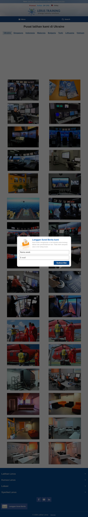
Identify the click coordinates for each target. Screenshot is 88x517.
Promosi (32, 5)
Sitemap (53, 515)
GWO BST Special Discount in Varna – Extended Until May (46, 1)
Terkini (39, 5)
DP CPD (46, 5)
